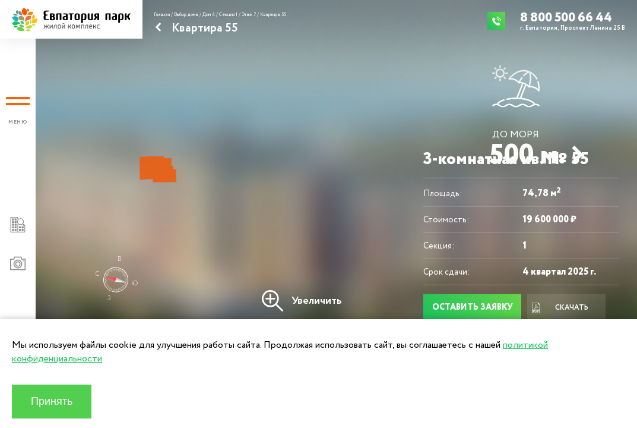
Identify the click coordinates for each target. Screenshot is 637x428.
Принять (51, 401)
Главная (162, 14)
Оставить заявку (472, 307)
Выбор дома (186, 14)
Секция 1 (228, 14)
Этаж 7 (249, 14)
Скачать (559, 308)
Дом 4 (208, 14)
